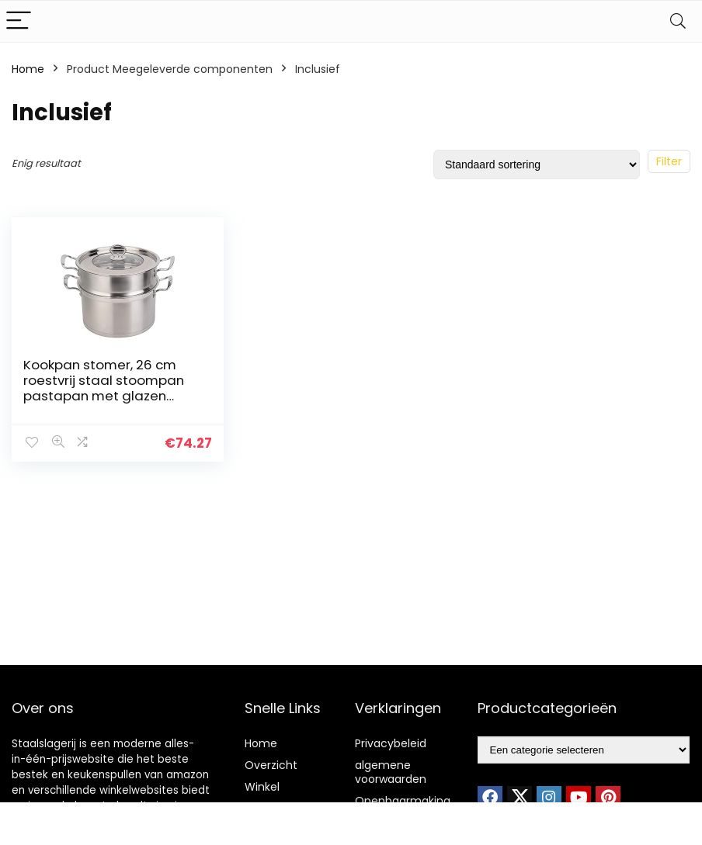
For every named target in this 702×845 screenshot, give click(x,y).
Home (28, 69)
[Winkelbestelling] (536, 164)
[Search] (678, 21)
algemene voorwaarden (390, 772)
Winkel (262, 787)
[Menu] (18, 21)
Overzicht (271, 765)
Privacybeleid (390, 743)
